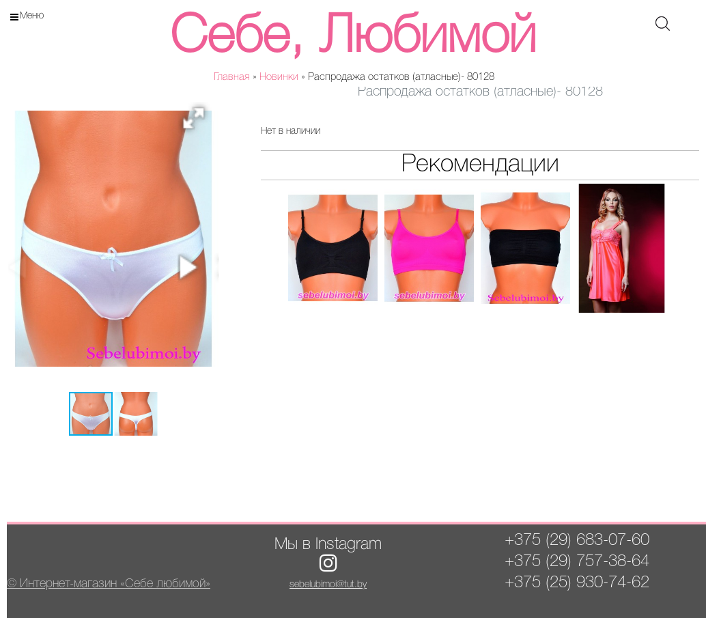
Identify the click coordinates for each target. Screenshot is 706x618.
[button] (198, 122)
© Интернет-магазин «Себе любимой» (108, 583)
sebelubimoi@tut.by (328, 584)
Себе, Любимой (353, 37)
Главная (232, 77)
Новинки (278, 77)
